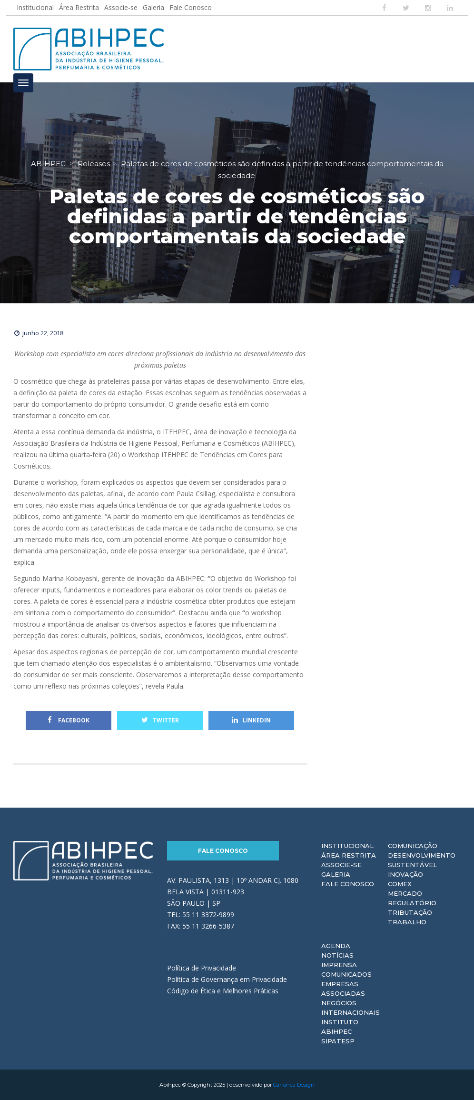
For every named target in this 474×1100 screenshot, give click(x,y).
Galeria (153, 7)
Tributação (410, 912)
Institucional (35, 7)
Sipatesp (338, 1041)
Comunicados (346, 974)
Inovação (405, 874)
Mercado (405, 893)
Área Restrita (79, 7)
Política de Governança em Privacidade (227, 979)
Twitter (160, 720)
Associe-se (121, 7)
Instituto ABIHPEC (339, 1026)
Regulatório (412, 903)
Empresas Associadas (343, 988)
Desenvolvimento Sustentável (421, 860)
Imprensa (339, 965)
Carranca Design (294, 1084)
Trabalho (407, 922)
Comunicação (412, 846)
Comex (400, 884)
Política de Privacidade (201, 967)
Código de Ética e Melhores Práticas (222, 990)
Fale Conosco (190, 7)
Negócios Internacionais (350, 1007)
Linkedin (251, 720)
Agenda (335, 946)
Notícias (337, 955)
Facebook (68, 720)
